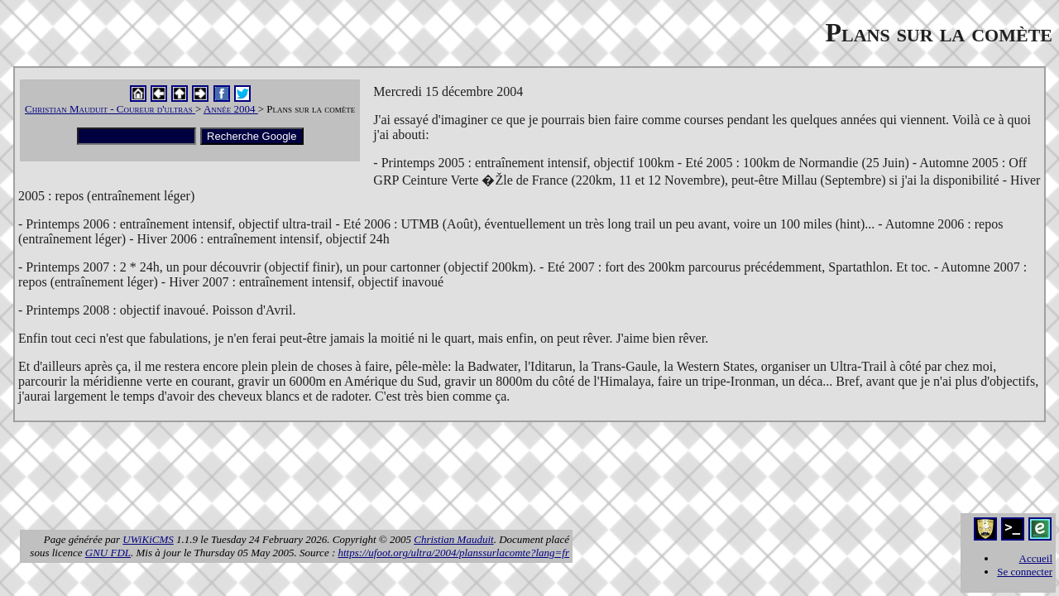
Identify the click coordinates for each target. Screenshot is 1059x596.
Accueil (1035, 558)
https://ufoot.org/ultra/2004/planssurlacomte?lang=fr (454, 552)
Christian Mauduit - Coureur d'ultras (110, 109)
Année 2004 (231, 109)
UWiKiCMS (147, 539)
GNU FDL (108, 552)
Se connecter (1024, 571)
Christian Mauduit (453, 539)
